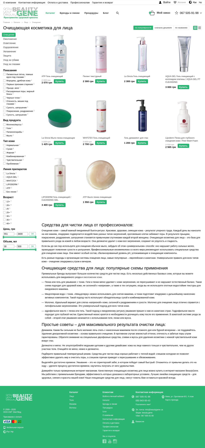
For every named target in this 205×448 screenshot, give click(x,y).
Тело (71, 400)
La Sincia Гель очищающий (137, 76)
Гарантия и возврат (102, 2)
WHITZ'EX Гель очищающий (96, 138)
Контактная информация (31, 2)
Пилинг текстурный (92, 76)
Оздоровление (10, 47)
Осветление (9, 43)
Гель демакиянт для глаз (136, 138)
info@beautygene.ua (154, 410)
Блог (106, 13)
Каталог (50, 13)
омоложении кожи (92, 277)
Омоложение (10, 39)
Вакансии (140, 421)
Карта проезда (171, 400)
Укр (200, 2)
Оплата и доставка (58, 2)
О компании (9, 2)
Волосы (72, 408)
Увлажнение (9, 51)
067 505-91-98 (187, 13)
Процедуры (91, 13)
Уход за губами (11, 60)
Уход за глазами (11, 64)
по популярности (143, 27)
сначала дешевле (163, 27)
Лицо (71, 396)
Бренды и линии (70, 13)
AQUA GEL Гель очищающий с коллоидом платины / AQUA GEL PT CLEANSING (182, 79)
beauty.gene (147, 413)
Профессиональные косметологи (110, 249)
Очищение (8, 34)
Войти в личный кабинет (113, 396)
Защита (7, 55)
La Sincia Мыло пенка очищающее (58, 138)
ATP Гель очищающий (52, 76)
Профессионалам (80, 2)
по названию (181, 27)
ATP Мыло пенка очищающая (97, 197)
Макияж (72, 404)
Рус (8, 432)
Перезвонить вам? (143, 404)
